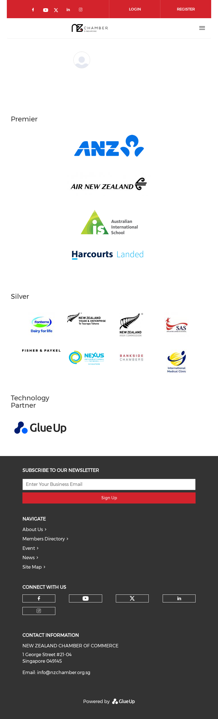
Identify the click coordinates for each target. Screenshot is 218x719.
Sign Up (109, 497)
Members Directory (43, 539)
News (28, 557)
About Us (32, 529)
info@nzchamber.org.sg (63, 672)
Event (28, 548)
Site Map (32, 567)
